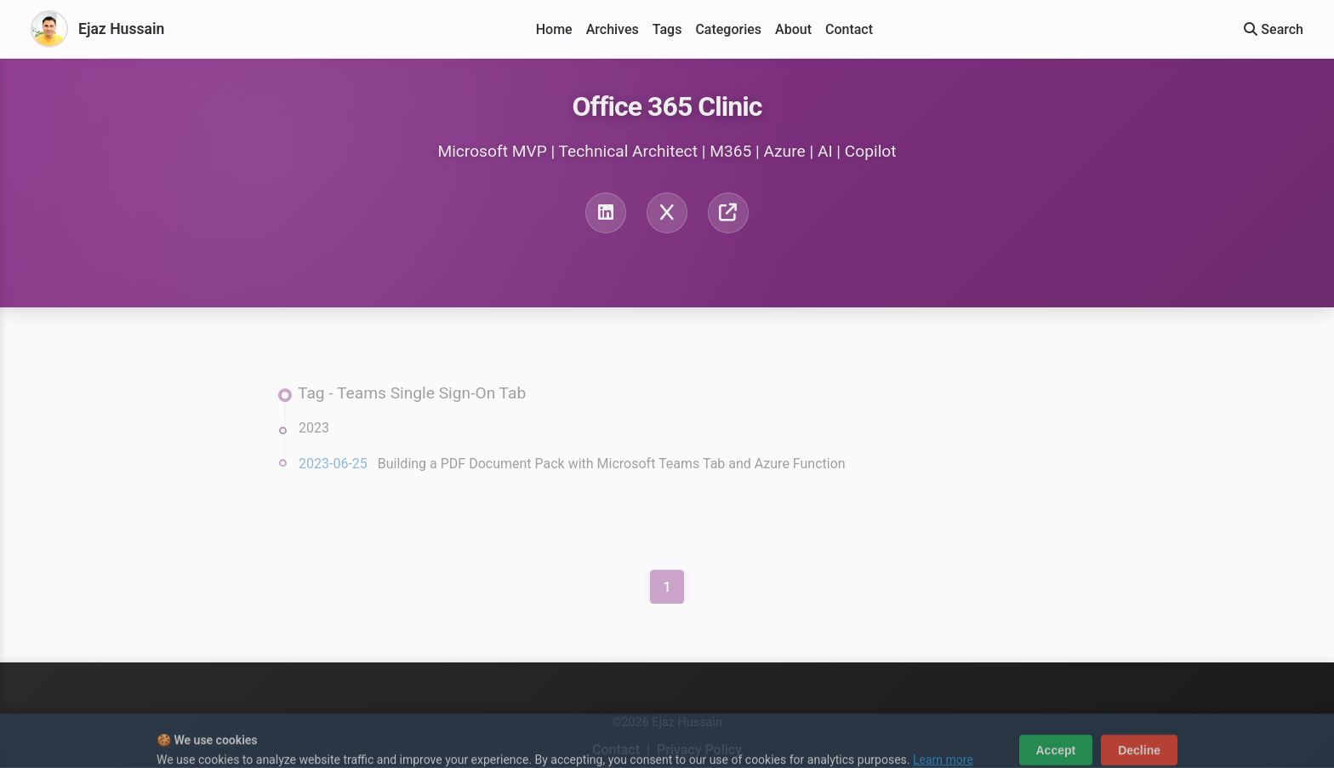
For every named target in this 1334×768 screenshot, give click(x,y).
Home (554, 29)
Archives (612, 29)
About (793, 29)
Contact (849, 29)
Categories (728, 29)
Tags (667, 29)
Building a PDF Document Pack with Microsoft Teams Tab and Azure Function (612, 467)
